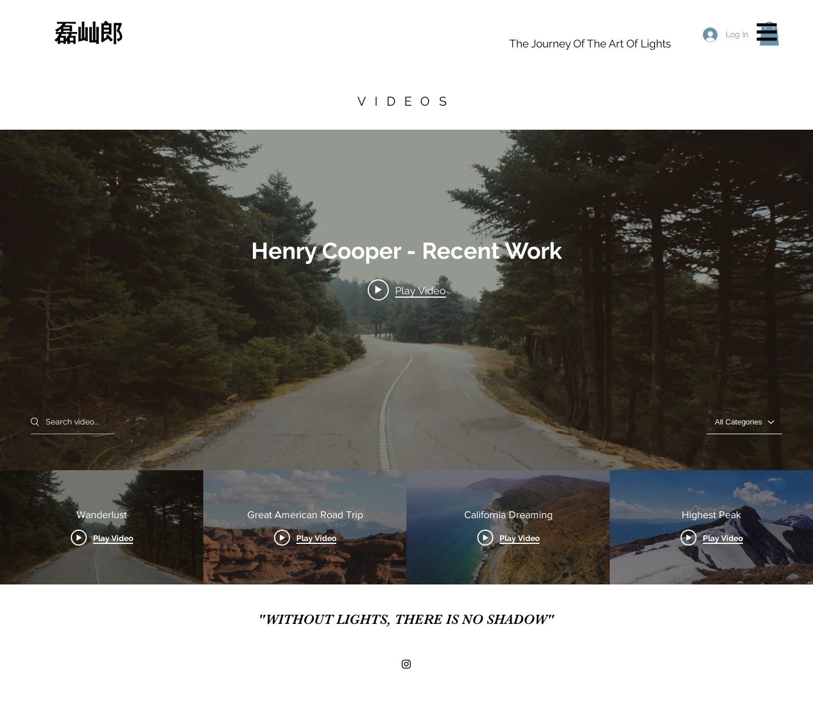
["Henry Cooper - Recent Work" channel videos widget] (406, 357)
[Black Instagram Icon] (406, 664)
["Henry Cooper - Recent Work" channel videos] (406, 527)
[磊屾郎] (167, 33)
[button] (767, 32)
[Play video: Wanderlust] (407, 289)
